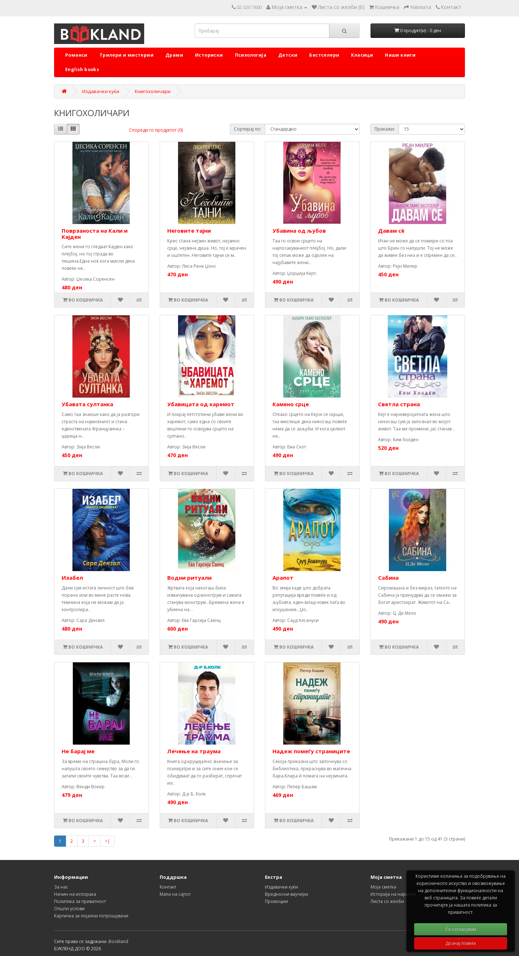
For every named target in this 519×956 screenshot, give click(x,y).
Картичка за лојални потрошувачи (91, 916)
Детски (287, 55)
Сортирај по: (247, 129)
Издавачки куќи (100, 91)
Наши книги (400, 55)
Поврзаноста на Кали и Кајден (95, 233)
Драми (174, 55)
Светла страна (399, 404)
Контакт (168, 887)
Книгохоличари (152, 91)
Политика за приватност (80, 901)
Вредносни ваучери (286, 894)
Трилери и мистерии (126, 55)
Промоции (276, 901)
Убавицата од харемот (200, 404)
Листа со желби (387, 901)
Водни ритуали (189, 577)
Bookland (118, 941)
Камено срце (290, 404)
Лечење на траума (194, 751)
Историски (209, 55)
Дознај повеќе (460, 943)
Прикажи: (384, 129)
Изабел (72, 577)
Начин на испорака (75, 894)
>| (107, 841)
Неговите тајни (189, 230)
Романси (76, 55)
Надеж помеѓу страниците (311, 751)
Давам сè (391, 230)
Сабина (388, 577)
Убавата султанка (87, 404)
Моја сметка (383, 887)
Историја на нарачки (393, 894)
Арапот (282, 577)
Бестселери (324, 55)
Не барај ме (78, 751)
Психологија (250, 55)
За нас (61, 887)
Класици (362, 55)
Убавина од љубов (299, 230)
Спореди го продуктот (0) (156, 130)
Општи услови (69, 908)
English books (82, 69)
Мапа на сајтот (175, 894)
